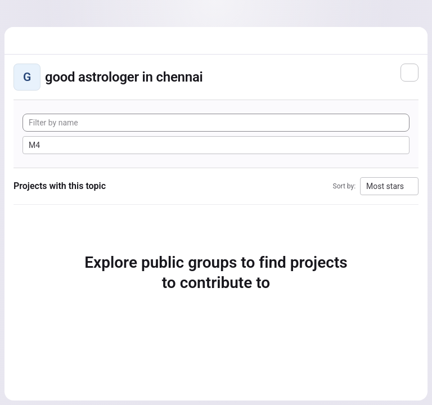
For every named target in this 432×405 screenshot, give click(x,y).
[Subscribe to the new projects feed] (409, 73)
